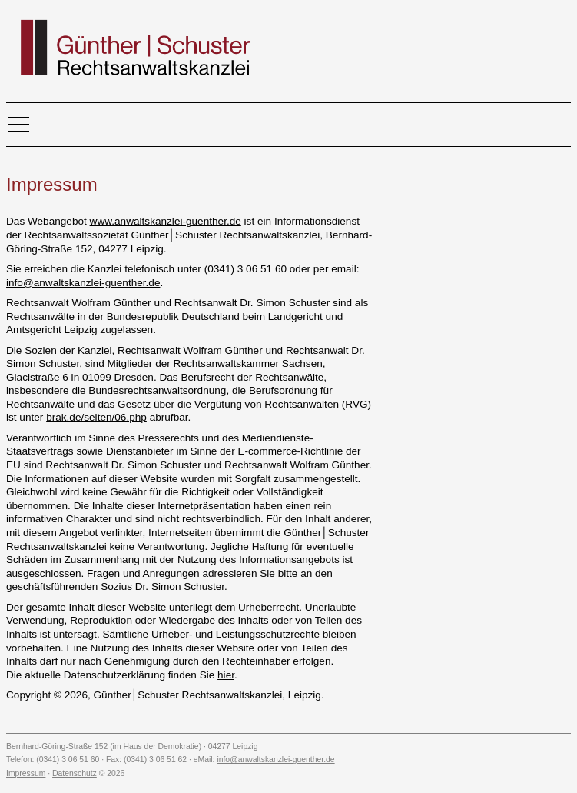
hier (225, 675)
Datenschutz (74, 773)
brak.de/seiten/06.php (96, 417)
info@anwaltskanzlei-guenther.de (83, 282)
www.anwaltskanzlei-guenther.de (165, 221)
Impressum (25, 773)
